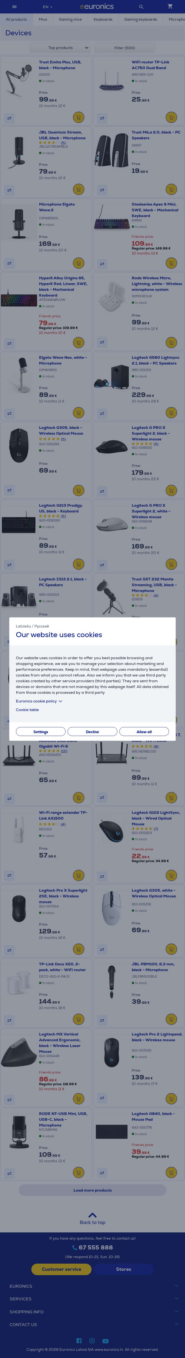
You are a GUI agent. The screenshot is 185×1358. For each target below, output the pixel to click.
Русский (41, 626)
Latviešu (23, 626)
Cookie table (27, 709)
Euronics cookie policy (40, 701)
